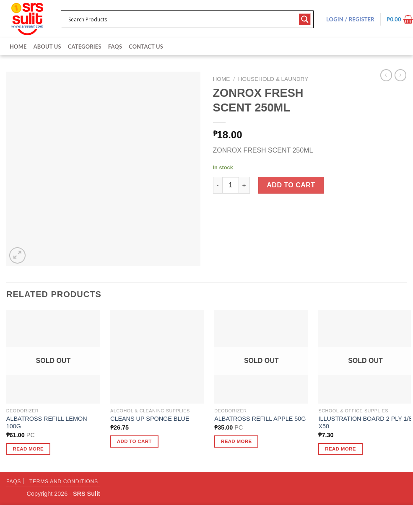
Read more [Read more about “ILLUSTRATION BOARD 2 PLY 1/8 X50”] (340, 448)
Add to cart (291, 185)
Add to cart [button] (134, 441)
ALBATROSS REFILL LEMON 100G (46, 422)
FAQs (115, 46)
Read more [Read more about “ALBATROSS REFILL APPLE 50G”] (236, 441)
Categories (84, 46)
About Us (47, 46)
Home (18, 46)
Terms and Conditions (63, 481)
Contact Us (146, 46)
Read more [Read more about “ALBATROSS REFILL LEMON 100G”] (28, 448)
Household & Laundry (273, 79)
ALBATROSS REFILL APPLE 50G (260, 418)
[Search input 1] (181, 19)
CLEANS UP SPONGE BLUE (149, 418)
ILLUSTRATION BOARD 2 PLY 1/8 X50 (365, 422)
